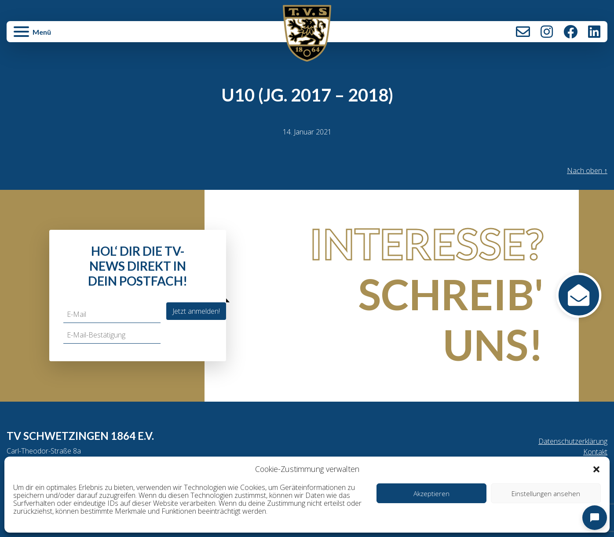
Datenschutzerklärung (572, 441)
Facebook (570, 32)
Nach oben (587, 170)
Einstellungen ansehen (546, 493)
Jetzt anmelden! (196, 311)
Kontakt (523, 32)
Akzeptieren (431, 493)
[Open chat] (594, 517)
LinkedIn (594, 32)
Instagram (547, 32)
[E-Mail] (112, 314)
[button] (596, 468)
